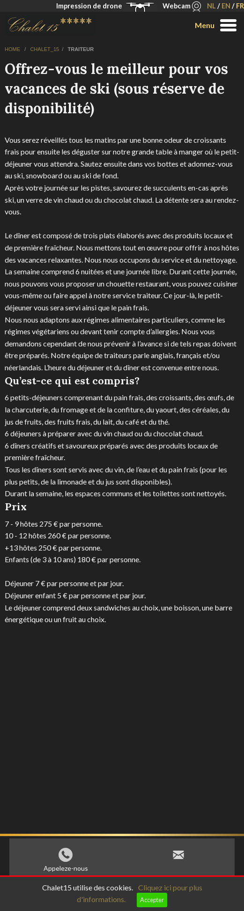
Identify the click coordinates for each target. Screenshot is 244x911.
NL (211, 6)
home (13, 49)
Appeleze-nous (66, 870)
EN (226, 6)
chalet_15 (44, 49)
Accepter (152, 900)
